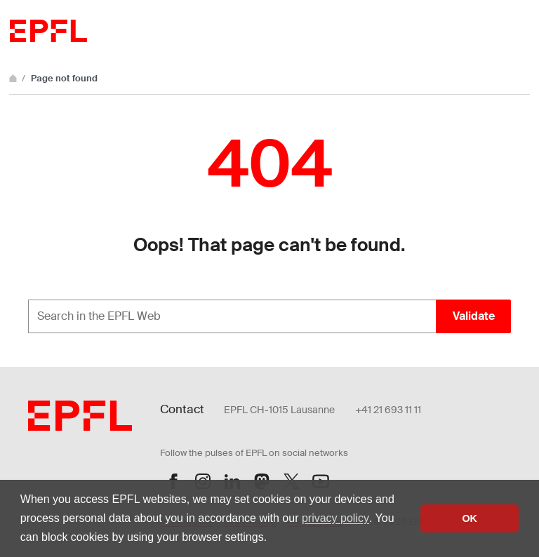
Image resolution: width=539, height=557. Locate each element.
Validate (474, 316)
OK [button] (469, 518)
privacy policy (335, 518)
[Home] (14, 78)
